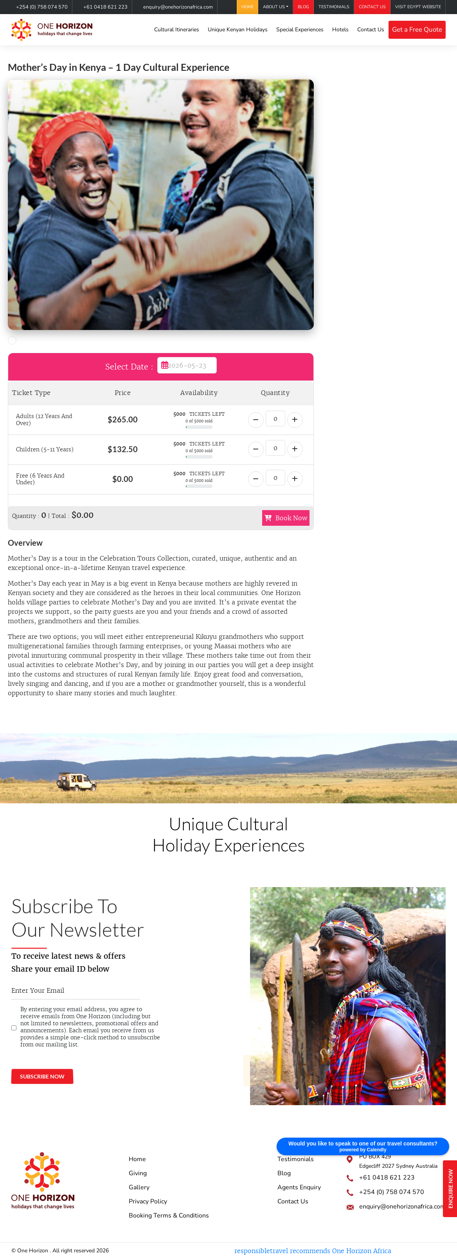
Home (247, 7)
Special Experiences (300, 29)
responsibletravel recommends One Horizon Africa (312, 1250)
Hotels (340, 29)
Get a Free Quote (417, 29)
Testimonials (333, 7)
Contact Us (372, 7)
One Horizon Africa (265, 1059)
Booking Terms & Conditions (169, 1215)
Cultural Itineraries (176, 29)
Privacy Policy (148, 1201)
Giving (138, 1173)
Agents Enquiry (299, 1187)
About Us (274, 7)
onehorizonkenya (263, 1081)
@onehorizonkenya (265, 1070)
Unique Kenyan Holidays (238, 29)
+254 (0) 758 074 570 (42, 7)
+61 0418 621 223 (105, 7)
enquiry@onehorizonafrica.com (178, 7)
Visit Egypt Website (418, 7)
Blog (303, 7)
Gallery (139, 1187)
